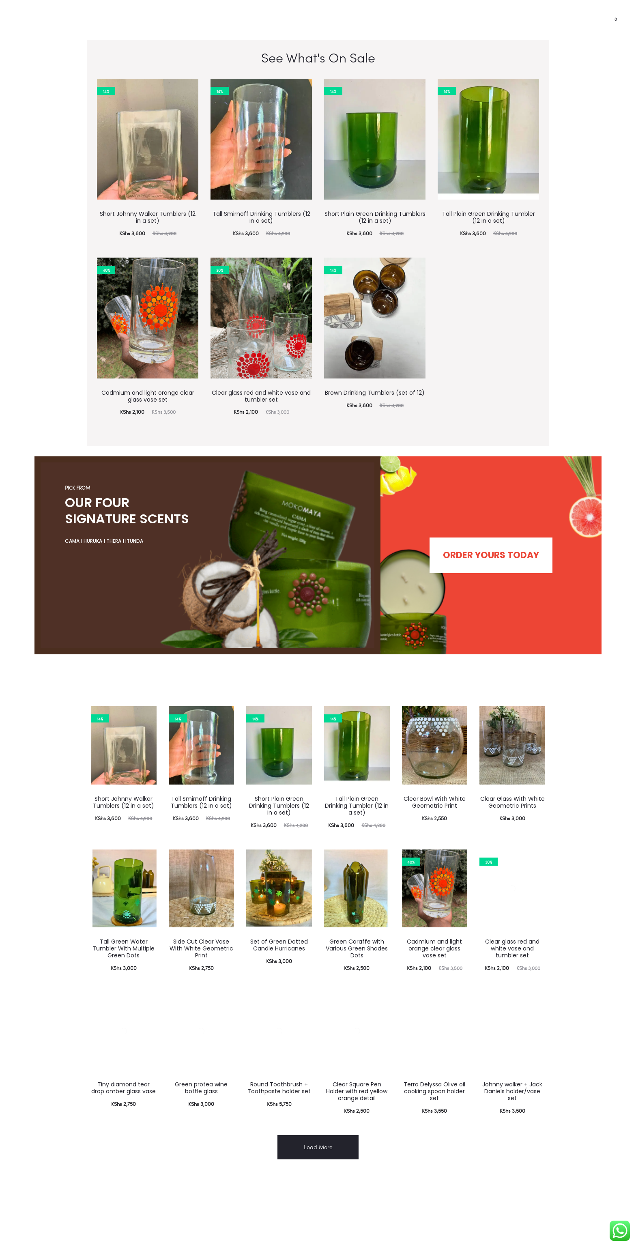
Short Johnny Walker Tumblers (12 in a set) (148, 217)
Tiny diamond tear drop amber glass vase (123, 1078)
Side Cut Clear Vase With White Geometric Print (201, 939)
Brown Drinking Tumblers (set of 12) (375, 393)
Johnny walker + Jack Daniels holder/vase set (512, 1082)
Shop (175, 20)
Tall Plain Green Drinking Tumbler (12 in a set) (488, 217)
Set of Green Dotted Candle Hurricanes (279, 935)
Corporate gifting (126, 20)
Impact (76, 20)
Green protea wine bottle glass (201, 1078)
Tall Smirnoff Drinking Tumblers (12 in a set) (261, 217)
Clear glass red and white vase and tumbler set (261, 396)
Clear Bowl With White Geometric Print (435, 792)
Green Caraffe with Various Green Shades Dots (357, 939)
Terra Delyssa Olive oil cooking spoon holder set (434, 1082)
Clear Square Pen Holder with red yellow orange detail (356, 1082)
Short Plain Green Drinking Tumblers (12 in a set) (374, 217)
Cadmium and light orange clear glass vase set (147, 396)
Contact (210, 20)
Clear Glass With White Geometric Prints (512, 792)
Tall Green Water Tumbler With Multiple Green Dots (123, 939)
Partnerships (33, 20)
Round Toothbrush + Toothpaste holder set (279, 1078)
